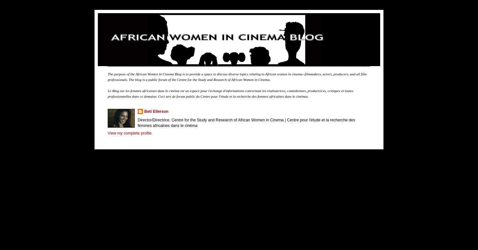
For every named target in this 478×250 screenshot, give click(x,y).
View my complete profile (130, 133)
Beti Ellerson (156, 111)
